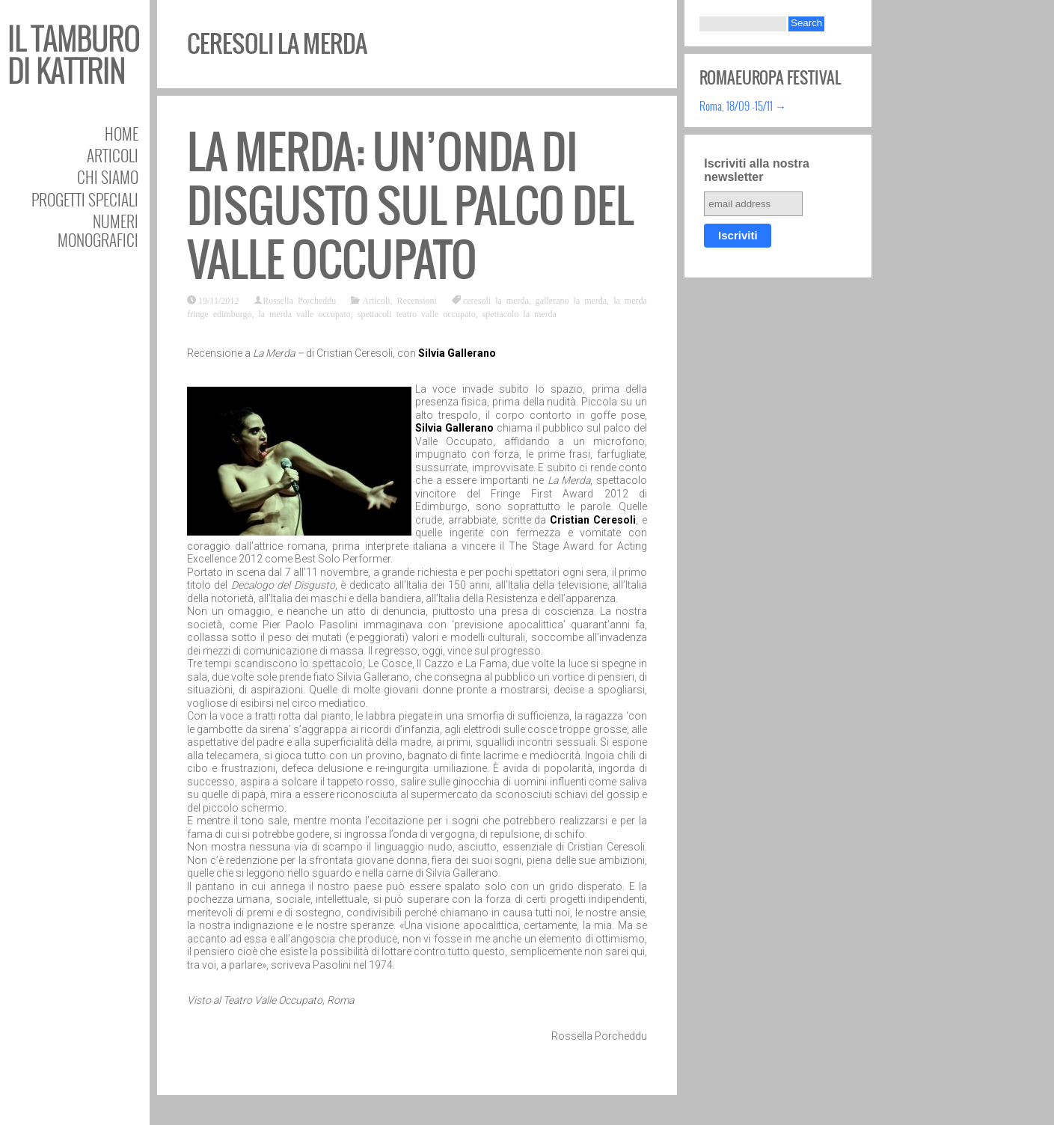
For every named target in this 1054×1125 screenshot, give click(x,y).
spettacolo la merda (519, 313)
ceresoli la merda (496, 299)
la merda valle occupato (304, 313)
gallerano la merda (571, 299)
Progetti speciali (84, 199)
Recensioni (417, 299)
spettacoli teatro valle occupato (417, 313)
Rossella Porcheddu (299, 299)
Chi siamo (107, 176)
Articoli (112, 155)
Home (121, 133)
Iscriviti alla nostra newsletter (756, 170)
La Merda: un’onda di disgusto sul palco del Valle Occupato (410, 206)
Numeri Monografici (98, 230)
